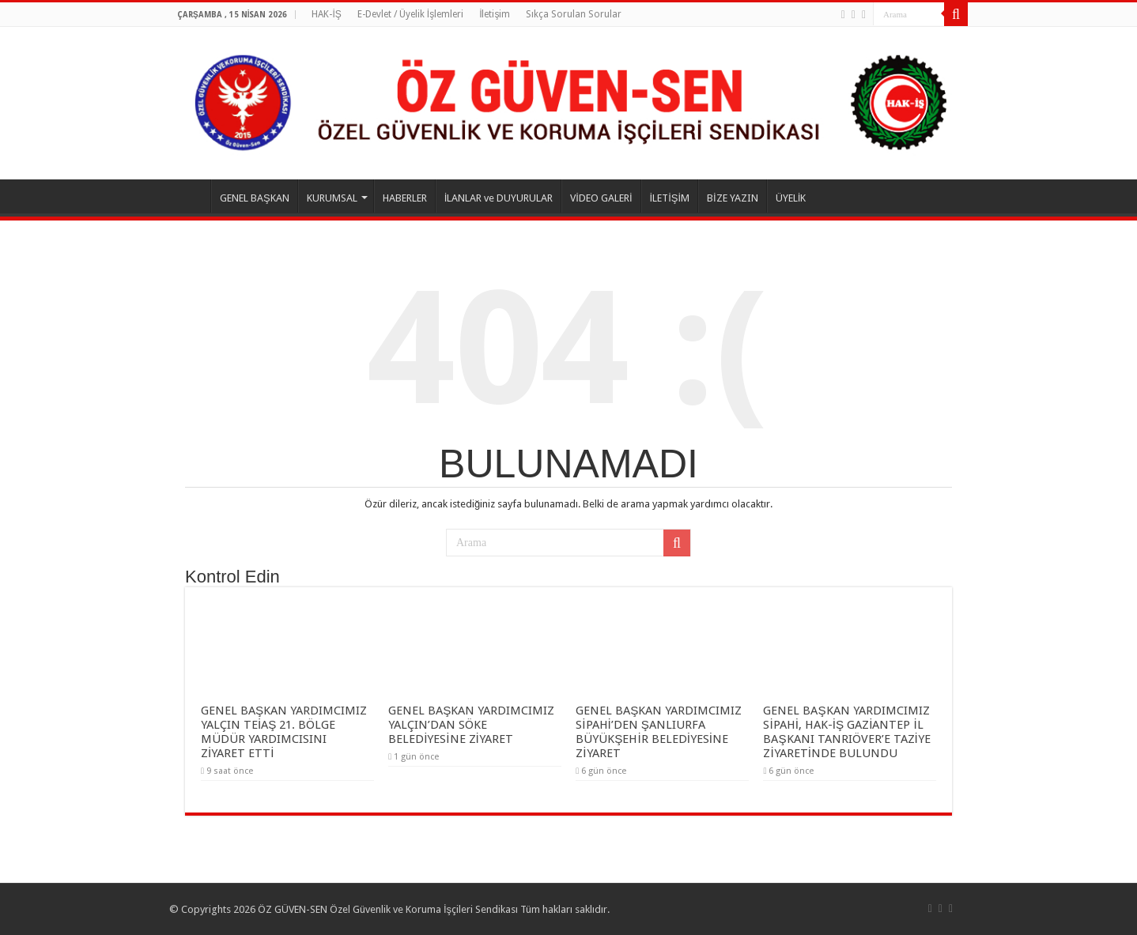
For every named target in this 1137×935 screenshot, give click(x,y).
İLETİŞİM (670, 198)
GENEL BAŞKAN (254, 198)
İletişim (494, 14)
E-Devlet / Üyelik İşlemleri (410, 14)
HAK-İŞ (326, 14)
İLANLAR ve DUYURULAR (498, 198)
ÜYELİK (791, 198)
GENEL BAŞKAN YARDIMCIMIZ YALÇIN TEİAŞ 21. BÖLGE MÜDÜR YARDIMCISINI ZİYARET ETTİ (284, 731)
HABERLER (405, 198)
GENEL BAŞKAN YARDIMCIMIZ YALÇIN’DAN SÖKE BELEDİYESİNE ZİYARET (471, 724)
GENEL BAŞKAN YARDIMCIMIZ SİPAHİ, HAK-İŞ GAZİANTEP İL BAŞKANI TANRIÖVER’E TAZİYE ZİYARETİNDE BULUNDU (846, 731)
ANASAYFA (189, 196)
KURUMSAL (332, 198)
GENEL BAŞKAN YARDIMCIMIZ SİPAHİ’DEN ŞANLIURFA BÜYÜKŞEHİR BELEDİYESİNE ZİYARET (659, 731)
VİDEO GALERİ (601, 198)
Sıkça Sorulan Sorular (573, 14)
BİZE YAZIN (732, 198)
